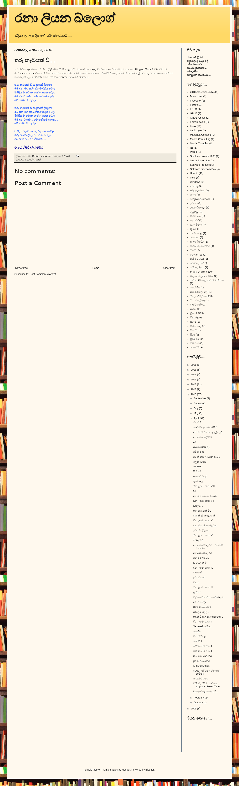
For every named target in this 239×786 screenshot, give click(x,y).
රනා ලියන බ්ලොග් (64, 18)
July (196, 408)
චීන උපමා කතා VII (203, 500)
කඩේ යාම (195, 216)
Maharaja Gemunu (200, 134)
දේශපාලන (196, 263)
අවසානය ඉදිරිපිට (202, 437)
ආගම (193, 194)
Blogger (149, 769)
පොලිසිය (195, 287)
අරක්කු (194, 186)
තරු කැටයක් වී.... (202, 510)
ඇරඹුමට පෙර (200, 678)
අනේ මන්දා (199, 602)
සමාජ (193, 321)
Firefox (194, 105)
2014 (194, 374)
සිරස (192, 334)
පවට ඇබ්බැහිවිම (202, 606)
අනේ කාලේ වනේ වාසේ (206, 456)
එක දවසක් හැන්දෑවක (205, 525)
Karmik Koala (197, 122)
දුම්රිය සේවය (197, 258)
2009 (194, 708)
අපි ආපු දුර (198, 451)
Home (95, 267)
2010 (194, 394)
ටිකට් (193, 250)
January (198, 702)
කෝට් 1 (197, 641)
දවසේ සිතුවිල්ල (201, 446)
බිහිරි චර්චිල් (199, 636)
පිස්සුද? (197, 471)
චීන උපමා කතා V (203, 535)
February (199, 697)
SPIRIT (197, 466)
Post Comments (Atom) (43, 274)
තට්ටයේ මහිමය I (202, 651)
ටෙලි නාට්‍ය (196, 254)
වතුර (195, 582)
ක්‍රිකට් (193, 228)
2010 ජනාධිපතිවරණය (202, 92)
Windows (195, 181)
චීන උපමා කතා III (203, 587)
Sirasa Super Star (200, 160)
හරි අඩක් (198, 540)
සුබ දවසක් (198, 577)
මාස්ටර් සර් (196, 304)
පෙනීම (197, 631)
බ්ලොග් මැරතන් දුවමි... (205, 691)
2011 (194, 389)
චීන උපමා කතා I (202, 621)
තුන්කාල (198, 481)
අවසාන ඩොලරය (202, 552)
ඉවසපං (194, 203)
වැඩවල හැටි (199, 562)
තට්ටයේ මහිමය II (203, 646)
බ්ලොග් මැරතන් (33, 159)
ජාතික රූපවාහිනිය (200, 246)
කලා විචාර (196, 224)
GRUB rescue (198, 117)
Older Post (169, 267)
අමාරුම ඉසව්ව (201, 557)
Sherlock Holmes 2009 (202, 156)
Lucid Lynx (196, 130)
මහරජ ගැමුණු (197, 300)
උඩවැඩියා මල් (197, 207)
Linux (193, 126)
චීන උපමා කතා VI (203, 520)
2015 (194, 369)
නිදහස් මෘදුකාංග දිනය (201, 276)
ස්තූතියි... (198, 422)
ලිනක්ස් (194, 313)
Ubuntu (194, 173)
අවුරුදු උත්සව (197, 190)
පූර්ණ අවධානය (201, 660)
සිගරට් (193, 330)
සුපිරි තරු (195, 338)
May (196, 413)
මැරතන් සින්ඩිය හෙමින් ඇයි (208, 597)
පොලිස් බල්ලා (201, 611)
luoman (126, 769)
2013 (194, 379)
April (196, 418)
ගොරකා (194, 237)
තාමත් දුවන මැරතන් (204, 515)
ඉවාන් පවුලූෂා (200, 530)
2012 (194, 384)
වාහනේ (197, 572)
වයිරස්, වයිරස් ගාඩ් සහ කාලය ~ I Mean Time (206, 685)
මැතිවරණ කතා (201, 665)
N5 (191, 147)
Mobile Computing (200, 139)
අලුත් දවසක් (199, 461)
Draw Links (196, 96)
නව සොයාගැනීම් (202, 655)
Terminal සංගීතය (202, 626)
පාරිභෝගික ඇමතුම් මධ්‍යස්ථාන (207, 280)
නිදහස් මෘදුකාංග (199, 271)
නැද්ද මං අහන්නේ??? (205, 427)
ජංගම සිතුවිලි (197, 241)
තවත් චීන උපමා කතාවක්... (208, 616)
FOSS (193, 109)
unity (193, 177)
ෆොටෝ (194, 347)
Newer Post (21, 267)
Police (193, 151)
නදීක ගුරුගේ (197, 267)
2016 (194, 364)
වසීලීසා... (198, 505)
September (200, 398)
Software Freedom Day (203, 169)
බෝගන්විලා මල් (199, 291)
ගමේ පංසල (196, 233)
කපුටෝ (194, 220)
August (198, 403)
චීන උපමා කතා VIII (204, 486)
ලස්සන (197, 592)
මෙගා (193, 308)
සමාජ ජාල (195, 326)
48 (194, 442)
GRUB (193, 113)
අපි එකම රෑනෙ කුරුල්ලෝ (207, 432)
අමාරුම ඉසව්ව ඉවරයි (205, 496)
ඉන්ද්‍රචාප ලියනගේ (200, 198)
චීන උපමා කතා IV (203, 567)
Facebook (195, 100)
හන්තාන (195, 343)
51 (194, 491)
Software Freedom (200, 164)
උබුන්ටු (194, 211)
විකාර (193, 317)
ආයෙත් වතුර (200, 476)
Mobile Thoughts (199, 143)
